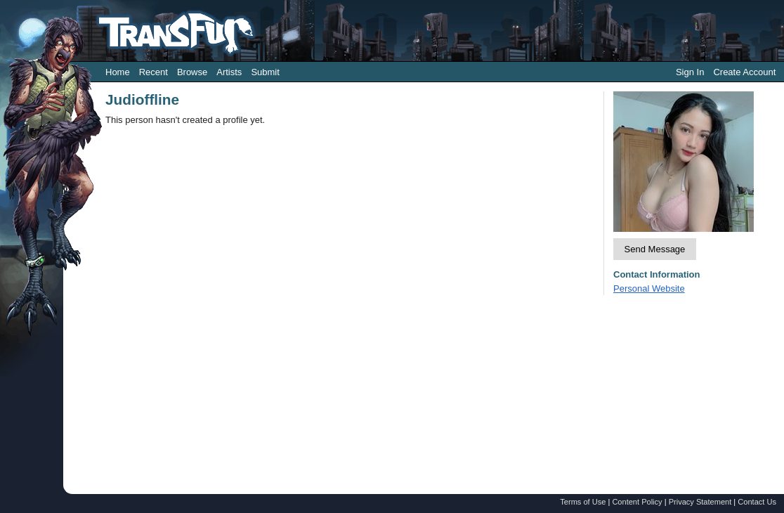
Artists (229, 72)
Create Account (744, 72)
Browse (192, 72)
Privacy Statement (700, 502)
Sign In (690, 72)
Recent (153, 72)
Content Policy (637, 502)
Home (117, 72)
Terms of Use (583, 502)
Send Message (655, 249)
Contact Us (757, 502)
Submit (265, 72)
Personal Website (649, 288)
